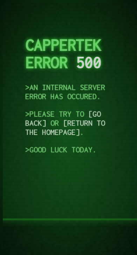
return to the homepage (65, 127)
